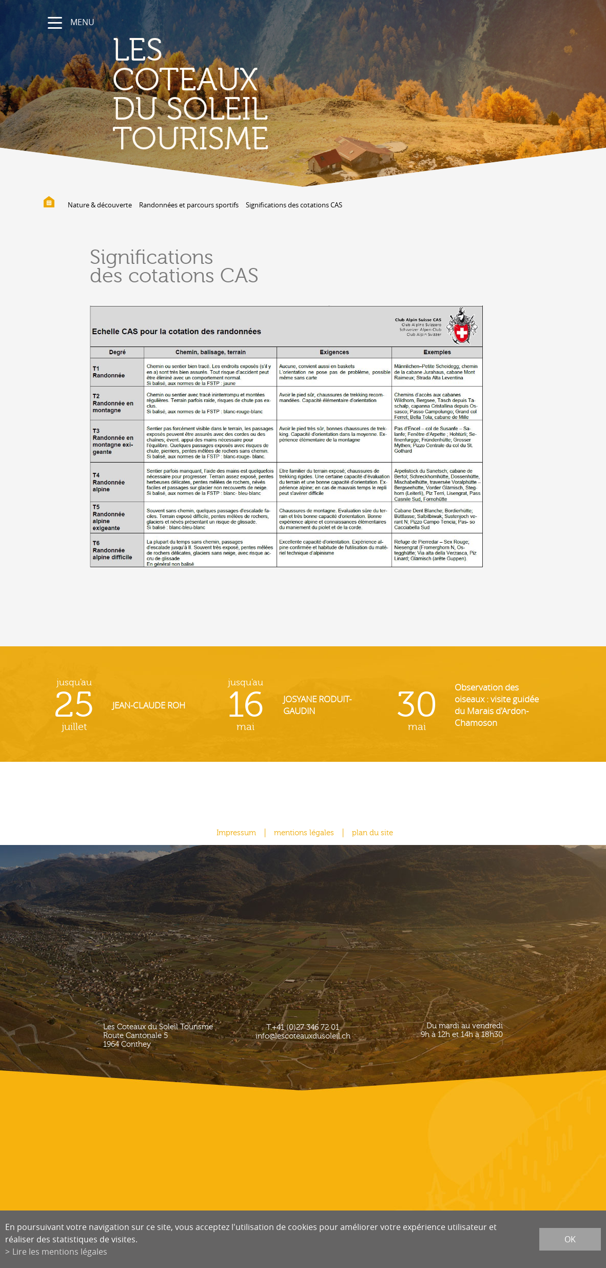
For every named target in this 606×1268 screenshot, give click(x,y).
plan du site (372, 833)
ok (570, 1239)
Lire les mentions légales (59, 1251)
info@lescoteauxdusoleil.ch (303, 1036)
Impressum (236, 833)
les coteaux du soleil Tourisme (190, 95)
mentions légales (304, 833)
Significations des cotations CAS (294, 204)
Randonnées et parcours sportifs (189, 204)
